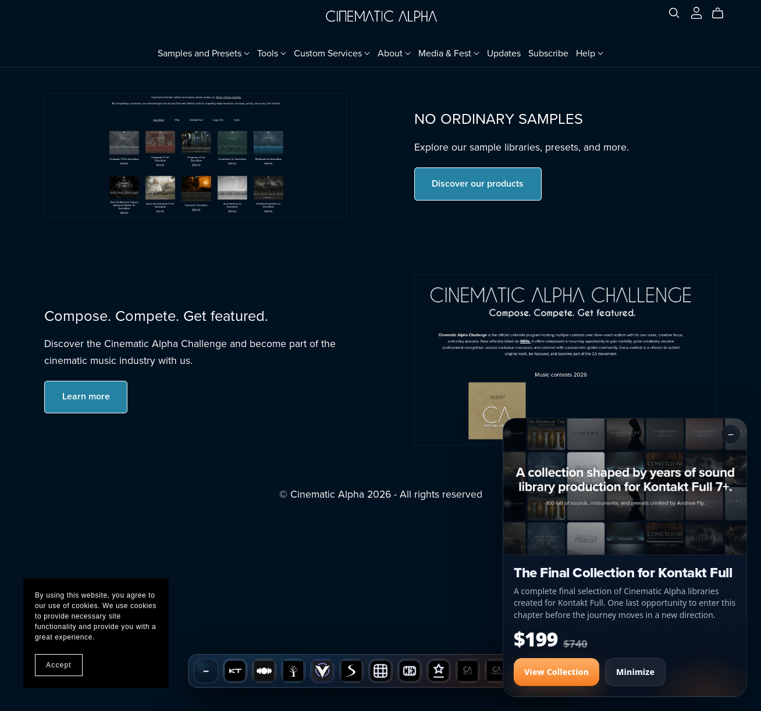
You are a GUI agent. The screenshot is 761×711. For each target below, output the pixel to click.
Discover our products (478, 184)
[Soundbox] (264, 671)
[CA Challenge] (497, 671)
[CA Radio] (468, 671)
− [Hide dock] (206, 671)
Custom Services (332, 53)
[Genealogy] (293, 671)
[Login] (696, 12)
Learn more (86, 396)
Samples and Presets (204, 53)
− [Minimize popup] (731, 434)
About (394, 53)
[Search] (674, 13)
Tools (271, 53)
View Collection (556, 672)
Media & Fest (448, 53)
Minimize (635, 672)
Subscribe (548, 53)
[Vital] (322, 671)
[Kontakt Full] (235, 671)
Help (589, 53)
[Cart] (722, 13)
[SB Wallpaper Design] (380, 671)
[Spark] (351, 671)
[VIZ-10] (409, 671)
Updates (504, 53)
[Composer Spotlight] (438, 671)
